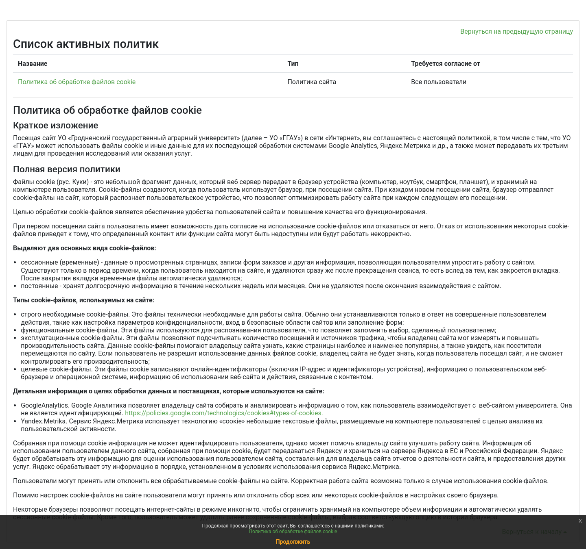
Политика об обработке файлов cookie (77, 82)
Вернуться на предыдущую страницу (516, 31)
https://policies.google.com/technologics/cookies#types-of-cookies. (224, 413)
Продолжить (293, 541)
